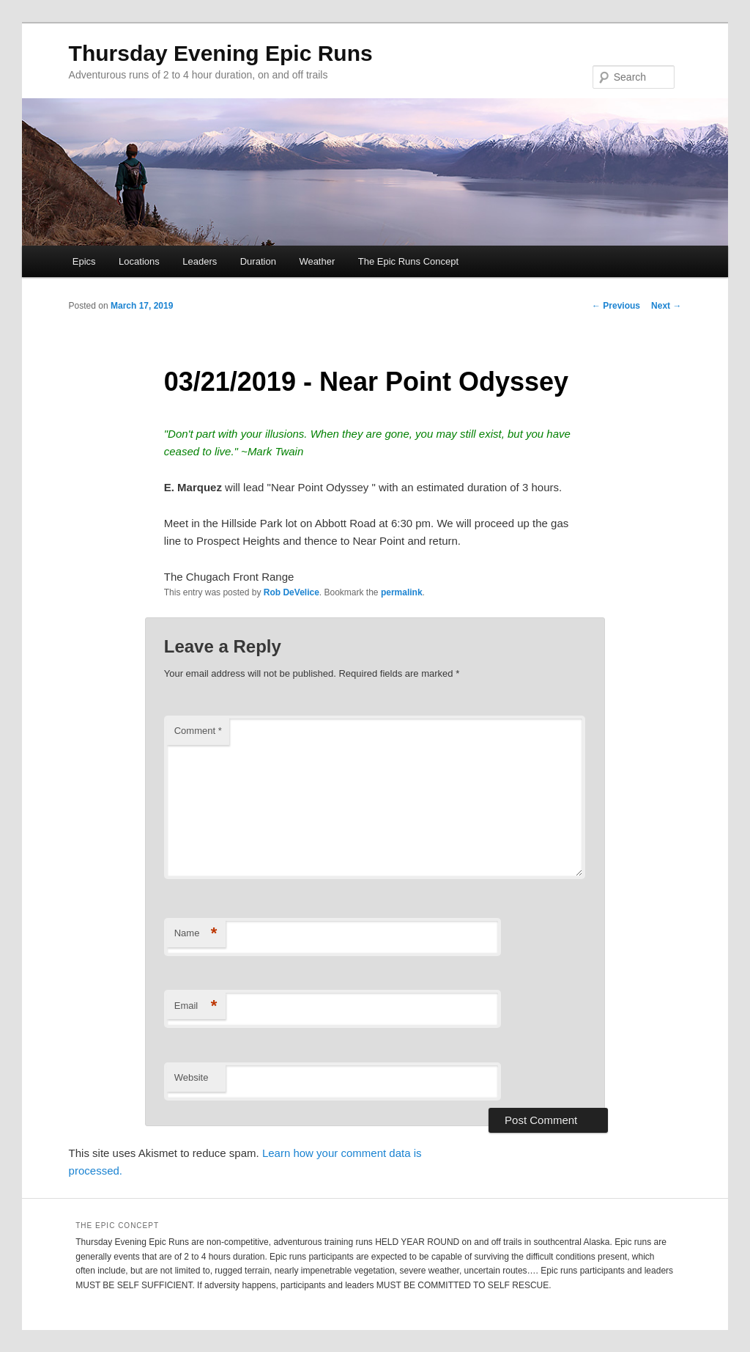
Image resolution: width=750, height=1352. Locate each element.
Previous (616, 306)
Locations (139, 261)
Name (196, 933)
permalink (402, 592)
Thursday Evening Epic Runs (221, 53)
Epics (84, 261)
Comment (198, 730)
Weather (317, 261)
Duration (258, 261)
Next (666, 306)
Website (191, 1077)
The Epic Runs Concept (408, 261)
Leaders (199, 261)
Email (196, 1006)
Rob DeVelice (291, 592)
